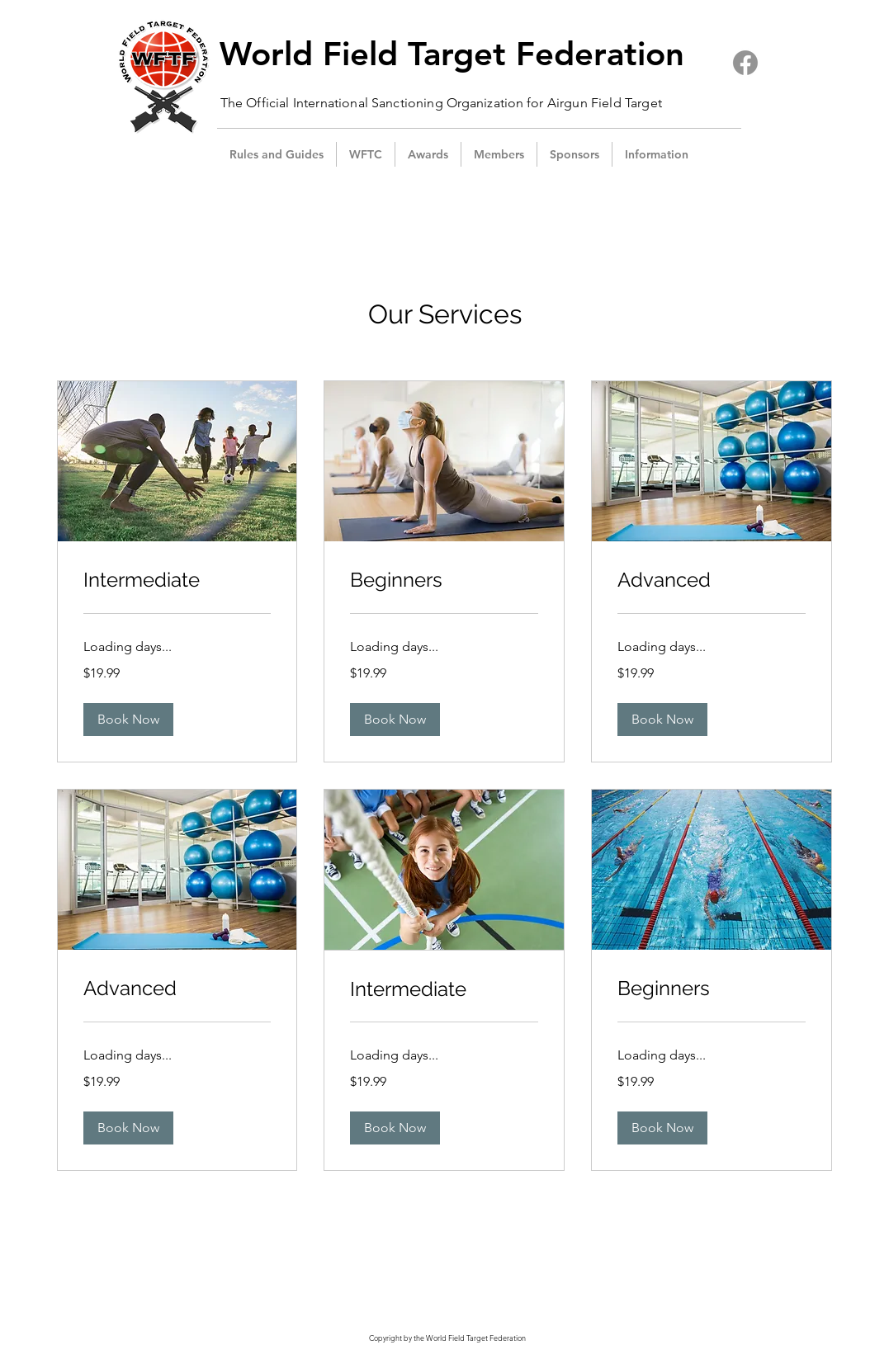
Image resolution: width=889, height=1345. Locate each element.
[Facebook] (745, 62)
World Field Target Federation (452, 53)
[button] (366, 154)
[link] (177, 580)
